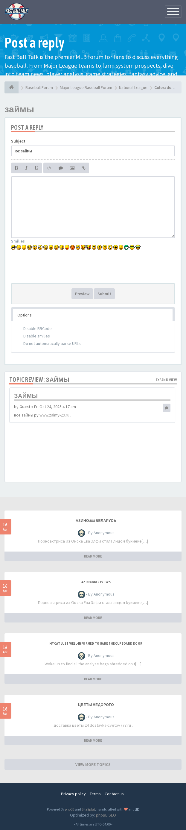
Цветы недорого (96, 705)
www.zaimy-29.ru (54, 415)
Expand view (166, 380)
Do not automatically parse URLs (52, 343)
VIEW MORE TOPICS (93, 764)
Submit (104, 293)
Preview (82, 293)
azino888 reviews (96, 582)
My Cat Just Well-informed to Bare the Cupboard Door (95, 643)
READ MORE (93, 556)
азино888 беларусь (96, 521)
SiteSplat (88, 809)
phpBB (69, 809)
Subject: (19, 141)
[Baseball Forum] (11, 87)
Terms (95, 793)
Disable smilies (36, 336)
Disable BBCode (37, 328)
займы (19, 109)
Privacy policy (73, 793)
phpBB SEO (106, 815)
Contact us (114, 793)
